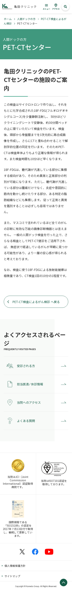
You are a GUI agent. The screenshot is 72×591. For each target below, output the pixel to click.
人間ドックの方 (26, 19)
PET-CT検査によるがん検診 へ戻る (36, 301)
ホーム (8, 19)
